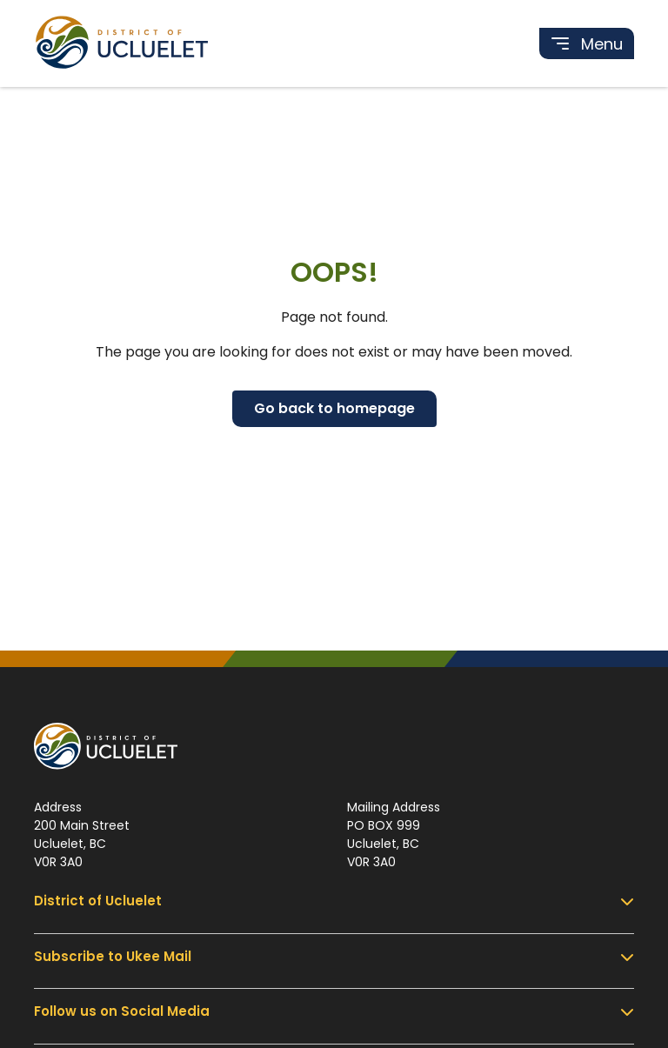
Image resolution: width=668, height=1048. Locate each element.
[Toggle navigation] (586, 43)
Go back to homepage (334, 408)
